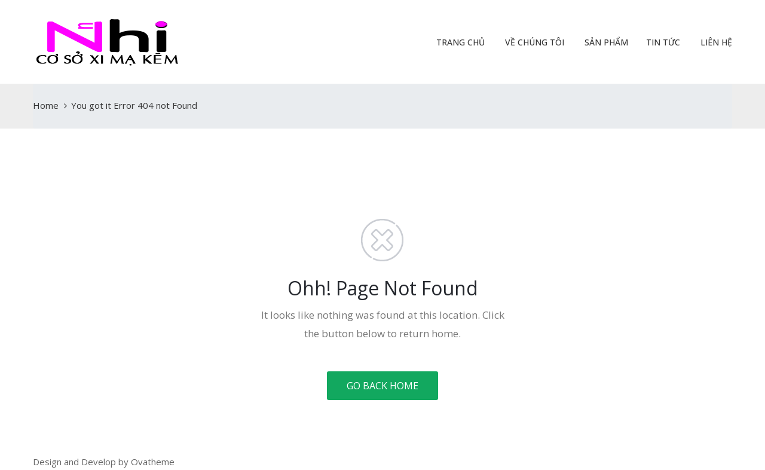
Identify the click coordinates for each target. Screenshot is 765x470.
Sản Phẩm (605, 42)
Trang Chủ (459, 42)
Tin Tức (663, 42)
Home (46, 105)
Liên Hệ (715, 42)
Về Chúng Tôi (533, 42)
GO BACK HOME (382, 385)
